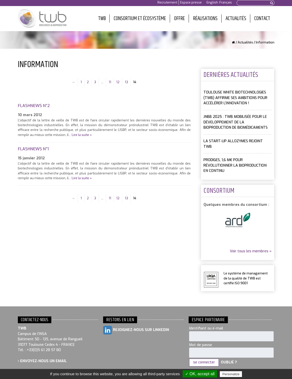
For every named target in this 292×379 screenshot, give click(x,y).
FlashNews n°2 (34, 105)
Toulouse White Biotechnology (42, 18)
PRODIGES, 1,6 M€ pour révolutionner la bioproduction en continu (235, 165)
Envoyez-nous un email (42, 361)
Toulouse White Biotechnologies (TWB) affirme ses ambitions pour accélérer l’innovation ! (235, 98)
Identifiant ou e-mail (206, 328)
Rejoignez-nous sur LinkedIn (136, 330)
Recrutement (167, 2)
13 (126, 82)
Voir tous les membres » (251, 251)
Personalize (230, 374)
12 (117, 82)
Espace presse (191, 2)
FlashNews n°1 (33, 149)
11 (110, 82)
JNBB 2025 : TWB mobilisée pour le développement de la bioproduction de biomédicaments (235, 122)
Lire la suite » (82, 135)
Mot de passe (200, 345)
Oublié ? (229, 362)
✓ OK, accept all (200, 374)
